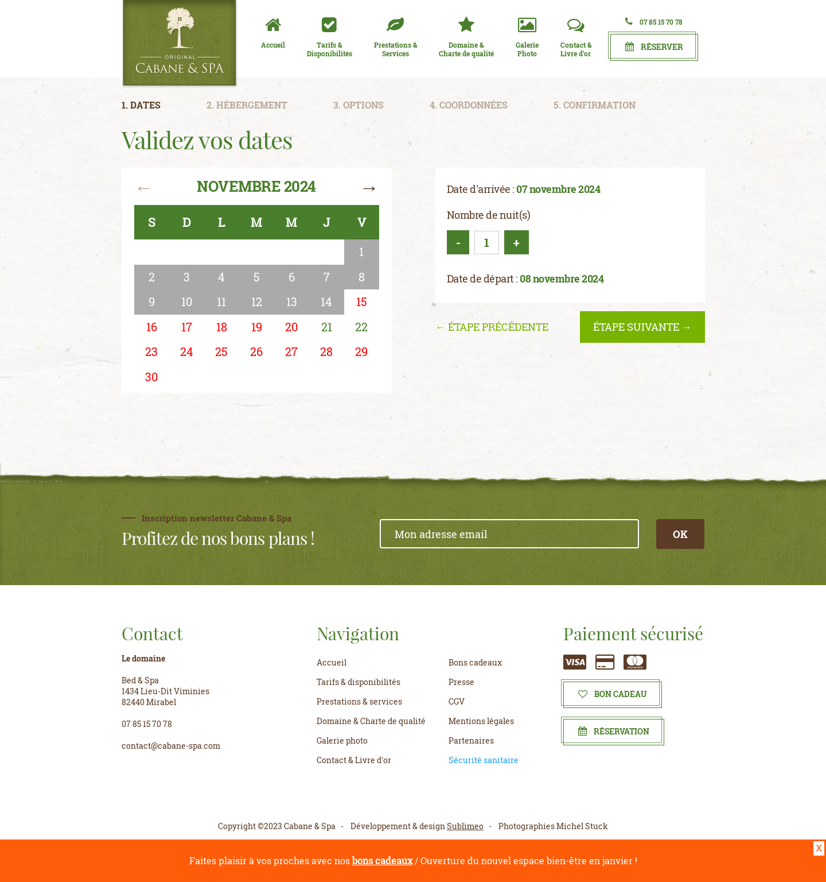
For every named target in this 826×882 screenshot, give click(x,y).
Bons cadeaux (475, 662)
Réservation (613, 731)
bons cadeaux (382, 860)
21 (326, 326)
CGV (457, 701)
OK (680, 534)
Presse (461, 681)
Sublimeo (465, 826)
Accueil (331, 662)
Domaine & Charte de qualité (371, 720)
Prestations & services (359, 701)
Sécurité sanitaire (484, 760)
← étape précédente (491, 327)
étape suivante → (642, 327)
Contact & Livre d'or (354, 760)
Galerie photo (342, 740)
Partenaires (471, 740)
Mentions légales (481, 720)
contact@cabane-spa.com (171, 745)
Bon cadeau (612, 693)
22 (361, 326)
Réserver (654, 46)
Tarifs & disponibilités (358, 681)
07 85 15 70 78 (654, 21)
